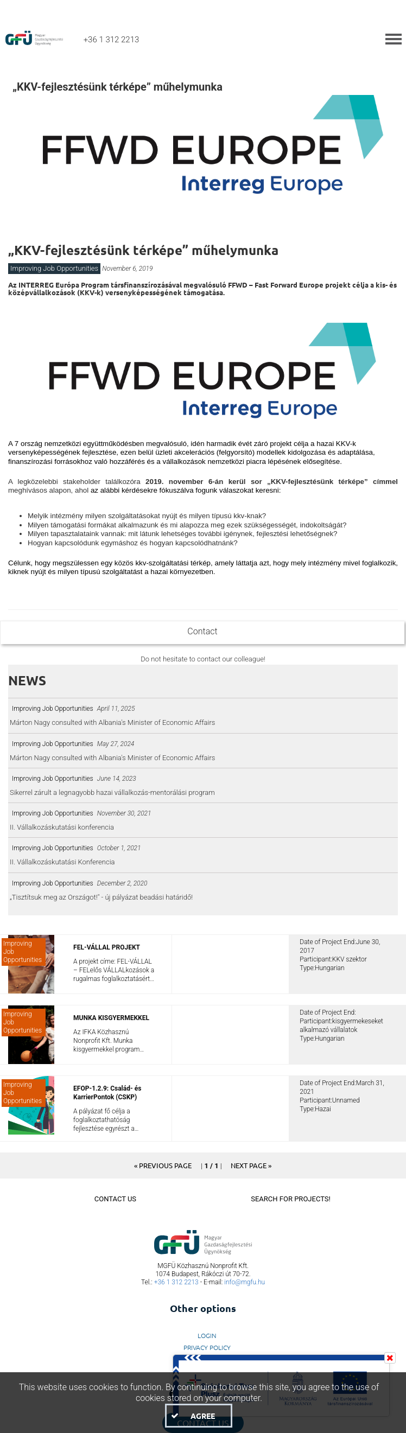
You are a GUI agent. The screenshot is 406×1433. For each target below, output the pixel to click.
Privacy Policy (207, 1347)
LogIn (207, 1335)
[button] (163, 1165)
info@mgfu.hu (244, 1282)
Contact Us (115, 1199)
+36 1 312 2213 (176, 1282)
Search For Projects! (291, 1199)
